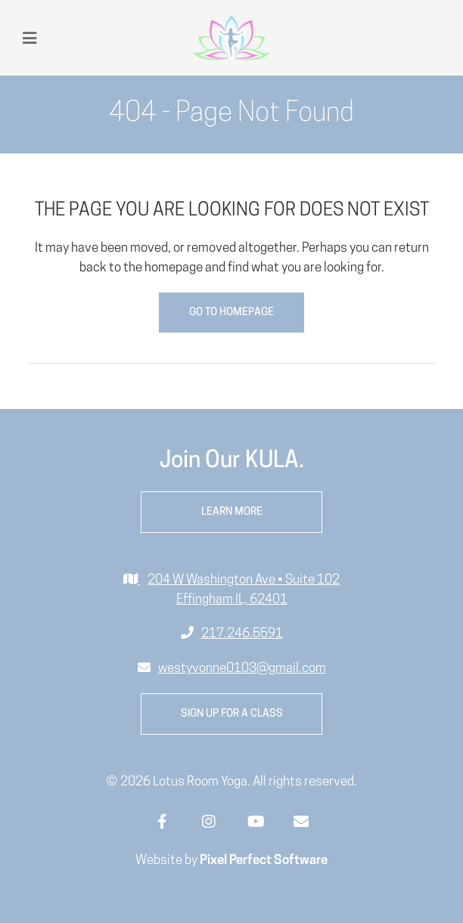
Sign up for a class (232, 714)
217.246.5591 (242, 633)
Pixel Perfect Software (264, 860)
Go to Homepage (231, 312)
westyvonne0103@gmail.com (242, 668)
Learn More (232, 512)
